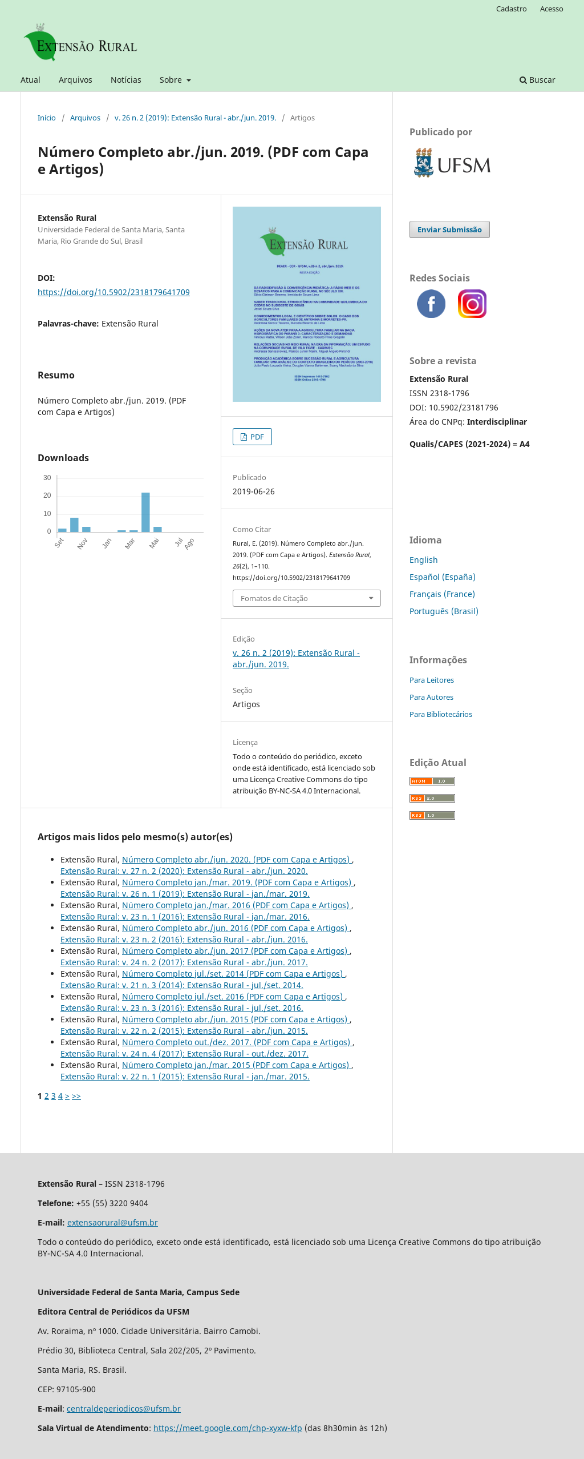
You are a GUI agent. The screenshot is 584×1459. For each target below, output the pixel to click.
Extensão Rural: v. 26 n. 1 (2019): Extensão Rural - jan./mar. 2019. (185, 893)
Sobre (172, 79)
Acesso (551, 8)
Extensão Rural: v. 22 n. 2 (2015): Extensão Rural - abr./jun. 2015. (184, 1030)
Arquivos (75, 79)
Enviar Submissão (449, 229)
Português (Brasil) (443, 611)
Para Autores (431, 697)
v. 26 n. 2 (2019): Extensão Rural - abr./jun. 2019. (195, 117)
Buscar (537, 79)
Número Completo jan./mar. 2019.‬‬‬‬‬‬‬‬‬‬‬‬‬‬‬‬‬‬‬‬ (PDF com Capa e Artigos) (238, 882)
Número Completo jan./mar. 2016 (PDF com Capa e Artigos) (236, 905)
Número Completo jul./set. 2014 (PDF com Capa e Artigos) (233, 973)
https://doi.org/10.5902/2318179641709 (114, 292)
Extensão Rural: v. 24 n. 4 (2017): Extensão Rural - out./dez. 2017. (184, 1053)
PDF (256, 437)
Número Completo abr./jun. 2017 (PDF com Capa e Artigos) (236, 950)
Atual (30, 79)
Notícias (126, 79)
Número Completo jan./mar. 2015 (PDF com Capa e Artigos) (236, 1064)
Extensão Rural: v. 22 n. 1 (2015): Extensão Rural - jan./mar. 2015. (185, 1076)
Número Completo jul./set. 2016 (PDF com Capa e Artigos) (233, 996)
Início (47, 117)
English (423, 559)
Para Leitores (431, 680)
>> (76, 1095)
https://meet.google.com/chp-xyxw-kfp (227, 1427)
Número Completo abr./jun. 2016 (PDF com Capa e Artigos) (236, 927)
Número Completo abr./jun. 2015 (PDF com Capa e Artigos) (236, 1019)
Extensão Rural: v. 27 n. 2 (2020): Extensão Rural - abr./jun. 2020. (184, 870)
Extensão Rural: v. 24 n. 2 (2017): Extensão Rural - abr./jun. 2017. (184, 962)
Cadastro (511, 8)
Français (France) (442, 594)
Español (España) (442, 576)
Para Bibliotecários (440, 714)
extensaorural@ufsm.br (112, 1222)
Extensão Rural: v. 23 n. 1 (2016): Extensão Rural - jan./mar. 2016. (185, 916)
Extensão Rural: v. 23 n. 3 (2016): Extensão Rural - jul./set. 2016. (181, 1007)
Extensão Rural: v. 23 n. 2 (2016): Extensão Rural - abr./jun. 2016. (184, 939)
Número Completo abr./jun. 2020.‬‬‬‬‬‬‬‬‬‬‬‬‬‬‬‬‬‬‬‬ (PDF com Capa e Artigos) (237, 859)
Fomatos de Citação (274, 598)
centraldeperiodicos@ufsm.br (124, 1408)
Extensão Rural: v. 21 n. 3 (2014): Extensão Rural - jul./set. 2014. (181, 985)
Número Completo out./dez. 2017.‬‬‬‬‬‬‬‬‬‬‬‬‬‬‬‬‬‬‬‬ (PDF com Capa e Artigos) (237, 1042)
